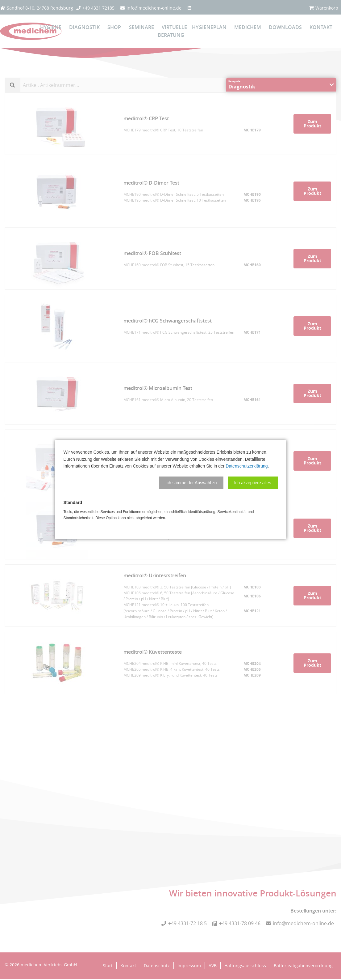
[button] (191, 483)
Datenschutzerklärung (247, 466)
